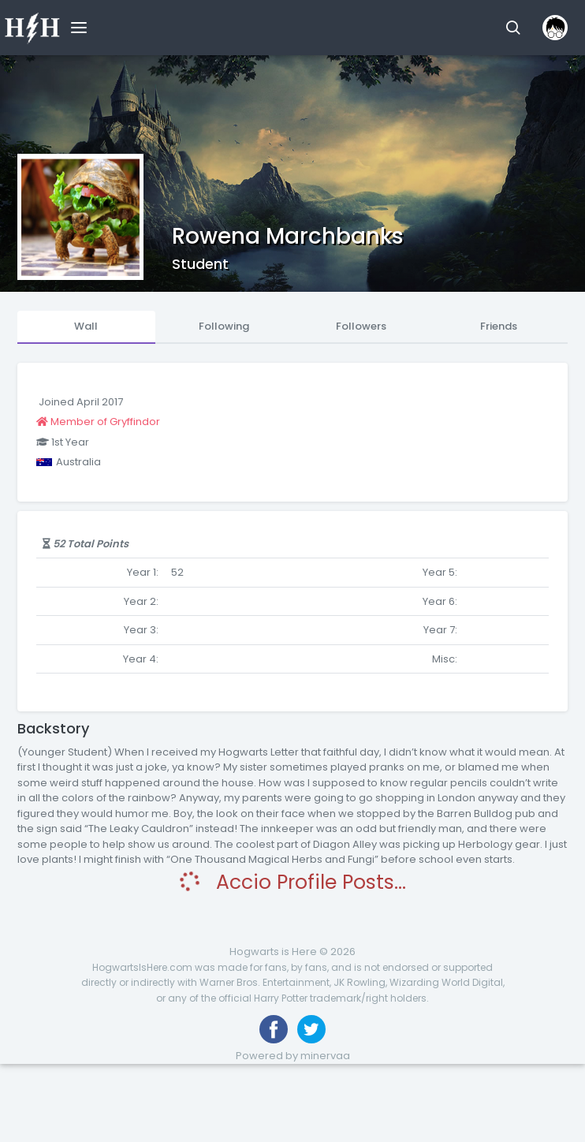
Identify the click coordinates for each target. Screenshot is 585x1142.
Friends (498, 326)
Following (224, 326)
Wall (86, 326)
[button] (513, 27)
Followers (361, 326)
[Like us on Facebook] (273, 1029)
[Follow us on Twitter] (311, 1029)
